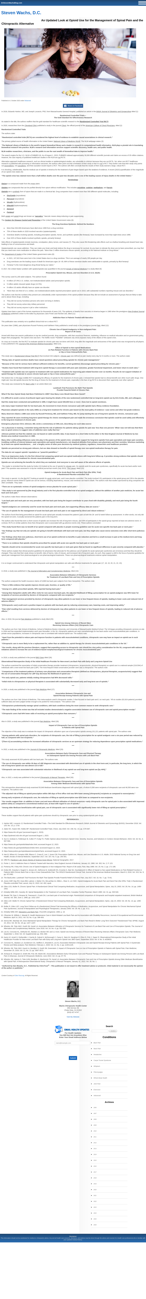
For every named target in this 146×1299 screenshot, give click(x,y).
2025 (95, 1219)
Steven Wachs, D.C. (21, 12)
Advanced (27, 100)
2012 (95, 1142)
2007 (95, 1113)
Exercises (97, 1090)
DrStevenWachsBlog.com (11, 3)
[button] (113, 1030)
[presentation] (73, 1050)
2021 (95, 1195)
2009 (95, 1125)
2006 (95, 1107)
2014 (95, 1154)
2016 (95, 1166)
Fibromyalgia (98, 1072)
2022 (95, 1201)
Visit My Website (73, 1017)
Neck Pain (97, 1049)
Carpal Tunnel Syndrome (102, 1060)
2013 (95, 1148)
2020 (95, 1189)
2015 (95, 1160)
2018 (95, 1178)
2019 (95, 1183)
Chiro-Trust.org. (20, 975)
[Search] (100, 1031)
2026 (95, 1225)
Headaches (98, 1054)
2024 (95, 1213)
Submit (73, 1058)
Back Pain (97, 1043)
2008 (95, 1119)
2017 (95, 1172)
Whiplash (97, 1066)
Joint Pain (97, 1084)
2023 (95, 1207)
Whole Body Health (100, 1078)
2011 (95, 1137)
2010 (95, 1131)
